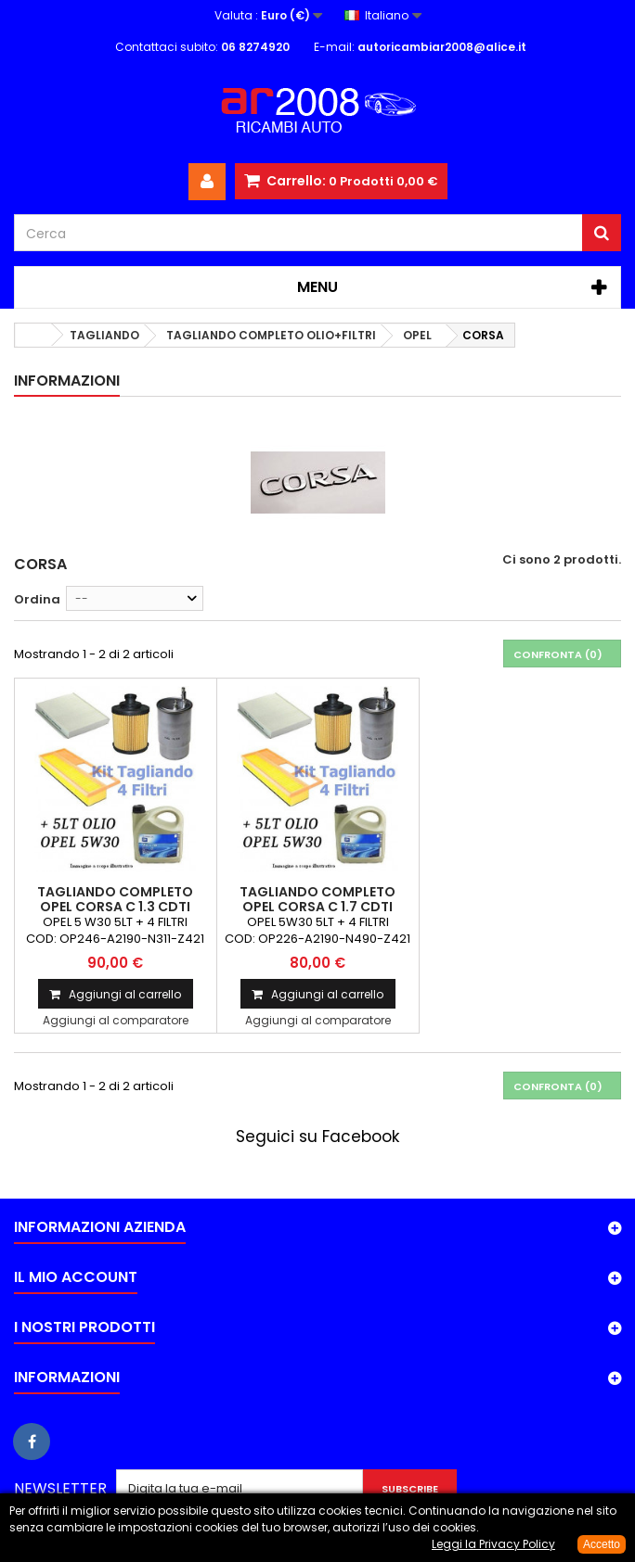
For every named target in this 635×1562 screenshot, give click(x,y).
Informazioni (67, 380)
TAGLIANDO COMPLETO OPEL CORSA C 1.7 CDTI (317, 899)
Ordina (37, 599)
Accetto (601, 1544)
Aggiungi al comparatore (115, 1020)
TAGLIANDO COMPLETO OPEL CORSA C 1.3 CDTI (115, 899)
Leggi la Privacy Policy (493, 1544)
